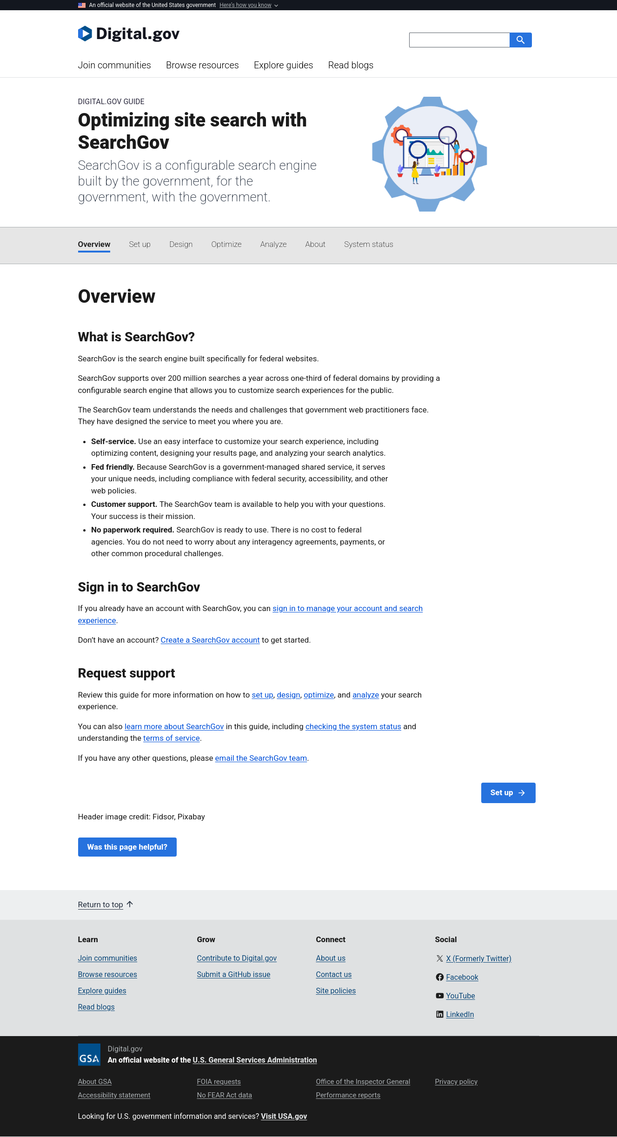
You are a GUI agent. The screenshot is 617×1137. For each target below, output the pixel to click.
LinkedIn (460, 1014)
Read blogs (351, 65)
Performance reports (348, 1095)
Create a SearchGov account (210, 640)
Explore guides (283, 65)
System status (368, 244)
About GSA (95, 1081)
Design (180, 244)
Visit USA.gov (284, 1116)
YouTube (460, 995)
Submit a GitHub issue (234, 974)
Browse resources (202, 65)
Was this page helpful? (127, 846)
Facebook (462, 977)
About (315, 244)
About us (331, 958)
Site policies (336, 990)
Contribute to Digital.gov (237, 958)
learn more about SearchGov (174, 726)
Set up (140, 244)
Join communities (114, 65)
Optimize (227, 244)
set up (262, 694)
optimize (319, 694)
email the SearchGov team (261, 758)
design (288, 694)
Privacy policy (456, 1081)
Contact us (334, 974)
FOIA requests (219, 1081)
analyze (365, 694)
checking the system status (353, 726)
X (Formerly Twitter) (478, 958)
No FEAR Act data (224, 1095)
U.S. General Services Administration (255, 1060)
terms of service (171, 738)
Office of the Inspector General (363, 1081)
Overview (94, 244)
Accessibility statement (114, 1095)
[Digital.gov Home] (193, 33)
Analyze (273, 244)
